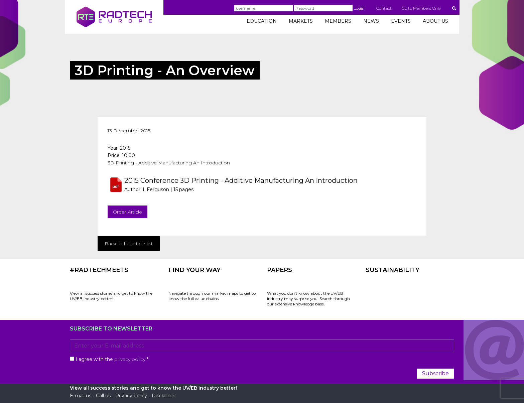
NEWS (371, 21)
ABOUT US (435, 21)
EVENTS (401, 21)
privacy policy (129, 359)
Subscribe (435, 373)
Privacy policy (131, 396)
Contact (384, 8)
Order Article (127, 212)
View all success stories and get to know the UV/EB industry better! (111, 296)
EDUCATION (262, 21)
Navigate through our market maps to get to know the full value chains (212, 296)
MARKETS (301, 21)
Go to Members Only (421, 8)
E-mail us (80, 396)
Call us (103, 396)
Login (359, 8)
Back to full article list (129, 244)
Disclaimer (164, 396)
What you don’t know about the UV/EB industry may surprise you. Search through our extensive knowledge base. (308, 298)
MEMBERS (338, 21)
